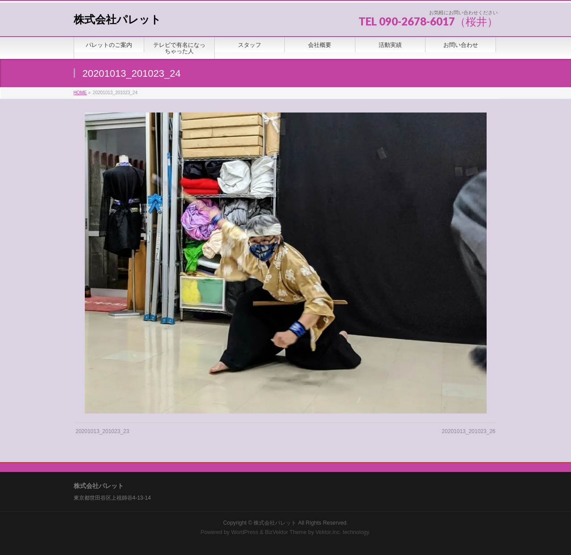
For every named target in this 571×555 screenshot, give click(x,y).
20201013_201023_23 (102, 431)
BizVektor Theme (286, 532)
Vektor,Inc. (329, 532)
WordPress (244, 532)
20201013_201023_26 (469, 431)
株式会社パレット (117, 19)
